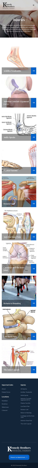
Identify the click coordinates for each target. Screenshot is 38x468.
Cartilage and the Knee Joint (27, 416)
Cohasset (4, 410)
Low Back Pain (25, 406)
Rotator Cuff (24, 409)
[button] (33, 5)
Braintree (5, 404)
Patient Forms (6, 392)
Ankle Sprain (24, 395)
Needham (5, 400)
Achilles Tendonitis (26, 392)
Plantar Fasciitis (25, 403)
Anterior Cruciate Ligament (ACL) (26, 399)
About (4, 389)
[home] (8, 5)
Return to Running (26, 412)
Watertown (5, 407)
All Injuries (24, 389)
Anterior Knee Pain (26, 420)
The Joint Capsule (26, 423)
